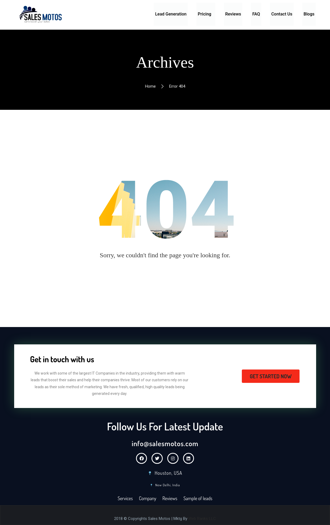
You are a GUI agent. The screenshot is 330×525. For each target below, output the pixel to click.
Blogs (309, 14)
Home (150, 86)
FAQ (256, 14)
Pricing (204, 14)
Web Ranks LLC (202, 518)
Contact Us (281, 14)
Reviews (233, 14)
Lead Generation (171, 14)
